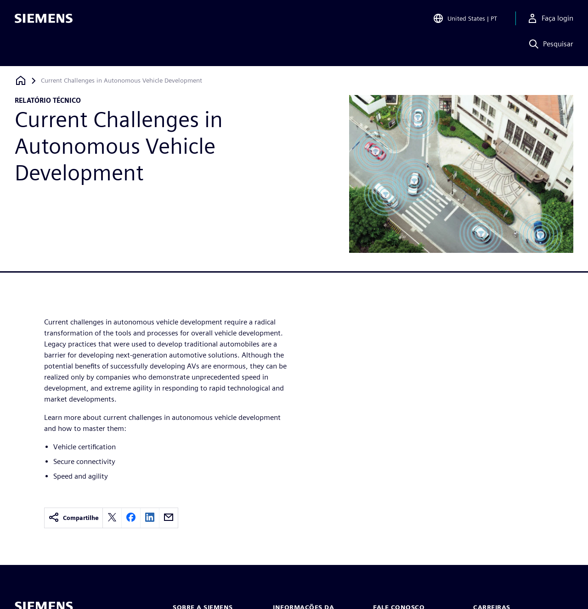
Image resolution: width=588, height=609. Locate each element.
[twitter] (112, 518)
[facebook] (131, 518)
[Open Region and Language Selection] (465, 20)
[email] (168, 518)
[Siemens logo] (44, 20)
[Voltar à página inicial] (20, 80)
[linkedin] (150, 518)
